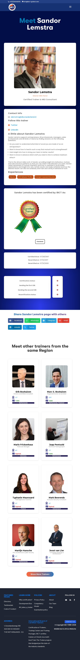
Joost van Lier (56, 550)
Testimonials (8, 605)
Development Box (25, 603)
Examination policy (41, 610)
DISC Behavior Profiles (25, 177)
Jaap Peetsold (56, 445)
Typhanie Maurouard (23, 497)
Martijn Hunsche (23, 550)
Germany (23, 456)
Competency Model (38, 604)
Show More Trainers (40, 574)
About (51, 600)
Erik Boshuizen (23, 392)
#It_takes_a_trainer (26, 607)
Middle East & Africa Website (65, 629)
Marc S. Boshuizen (56, 392)
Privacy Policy (39, 600)
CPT (50, 397)
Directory (7, 601)
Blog (51, 607)
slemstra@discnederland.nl (23, 117)
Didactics (12, 177)
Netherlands (23, 403)
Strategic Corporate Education (45, 177)
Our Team (52, 603)
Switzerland (57, 509)
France (23, 509)
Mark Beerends (57, 497)
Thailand (61, 403)
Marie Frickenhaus (23, 445)
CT (16, 397)
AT (16, 450)
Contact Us (70, 621)
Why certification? (25, 600)
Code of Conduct (10, 609)
